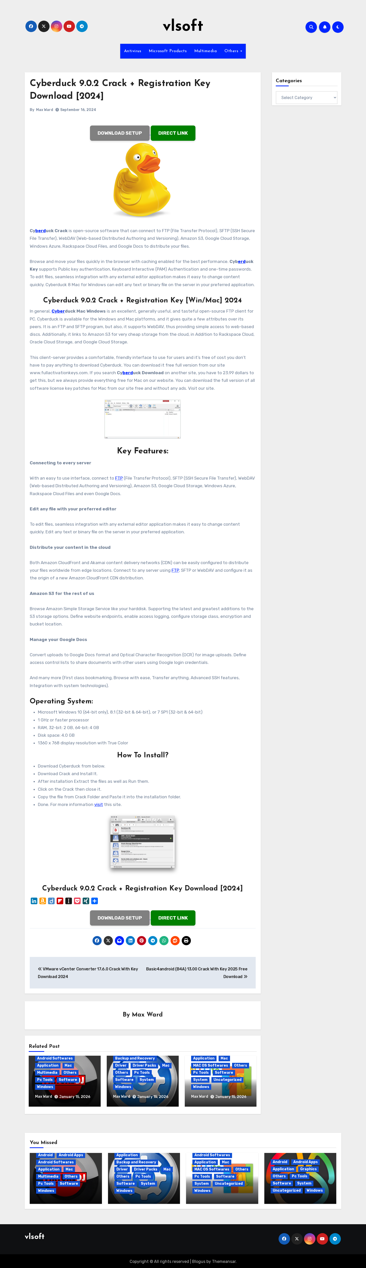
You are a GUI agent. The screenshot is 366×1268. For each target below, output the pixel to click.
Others (232, 51)
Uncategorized (227, 1080)
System (147, 1080)
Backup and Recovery (135, 1058)
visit (98, 804)
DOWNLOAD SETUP (120, 133)
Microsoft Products (168, 51)
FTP (119, 478)
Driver (121, 1066)
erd (242, 261)
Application (47, 1066)
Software (68, 1080)
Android (45, 1154)
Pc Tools (45, 1080)
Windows (45, 1087)
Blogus (198, 1260)
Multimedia (205, 51)
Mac (68, 1066)
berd (40, 230)
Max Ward (44, 110)
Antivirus (132, 51)
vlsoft (183, 27)
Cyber (58, 311)
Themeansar (224, 1260)
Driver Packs (144, 1066)
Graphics (308, 1168)
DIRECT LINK (173, 133)
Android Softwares (55, 1058)
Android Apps (71, 1154)
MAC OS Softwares (210, 1066)
